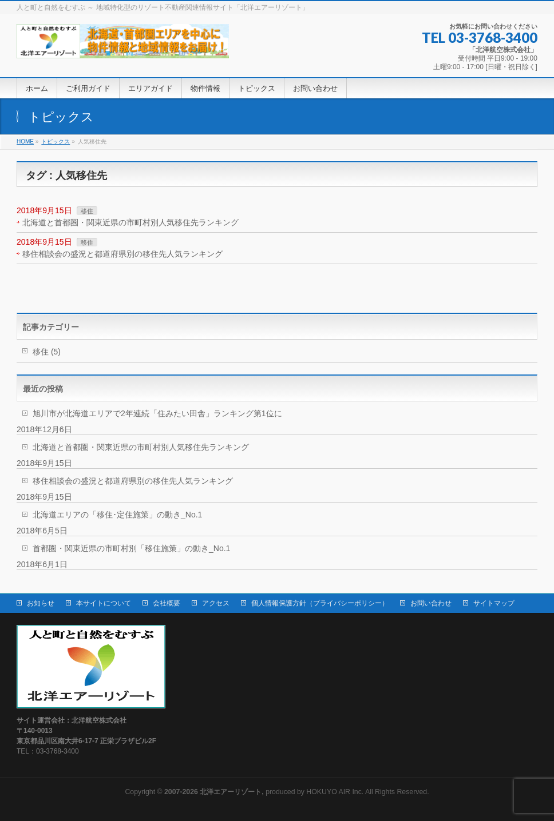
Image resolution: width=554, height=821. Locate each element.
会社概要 (166, 603)
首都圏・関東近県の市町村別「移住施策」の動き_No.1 (131, 548)
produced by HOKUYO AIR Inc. (263, 792)
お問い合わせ (431, 603)
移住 (87, 211)
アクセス (215, 603)
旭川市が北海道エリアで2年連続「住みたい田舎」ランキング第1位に (157, 413)
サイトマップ (494, 603)
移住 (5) (47, 351)
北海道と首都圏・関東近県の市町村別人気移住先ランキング (130, 222)
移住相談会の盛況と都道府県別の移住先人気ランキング (122, 253)
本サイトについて (103, 603)
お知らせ (40, 603)
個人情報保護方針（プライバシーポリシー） (320, 603)
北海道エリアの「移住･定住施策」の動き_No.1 (117, 514)
